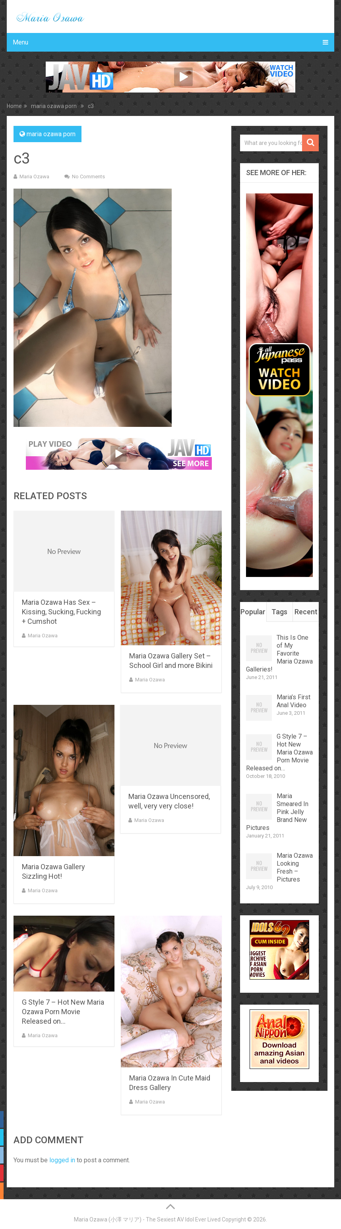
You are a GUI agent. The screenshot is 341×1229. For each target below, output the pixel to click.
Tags (279, 612)
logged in (62, 1160)
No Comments (88, 176)
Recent (306, 612)
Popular (252, 612)
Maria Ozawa (34, 176)
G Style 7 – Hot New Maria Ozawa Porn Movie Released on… (63, 1011)
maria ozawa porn (51, 134)
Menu (20, 42)
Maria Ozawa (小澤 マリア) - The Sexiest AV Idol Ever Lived (147, 1219)
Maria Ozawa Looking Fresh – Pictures (295, 867)
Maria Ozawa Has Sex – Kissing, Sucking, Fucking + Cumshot (61, 611)
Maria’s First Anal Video (293, 701)
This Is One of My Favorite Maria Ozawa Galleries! (279, 653)
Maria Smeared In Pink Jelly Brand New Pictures (277, 812)
